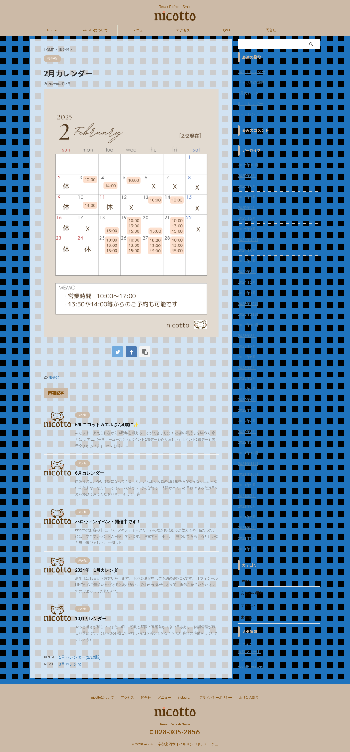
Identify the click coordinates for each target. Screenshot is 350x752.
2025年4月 (247, 207)
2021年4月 (247, 527)
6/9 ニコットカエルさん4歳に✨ (107, 424)
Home (52, 30)
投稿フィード (249, 651)
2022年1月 (247, 442)
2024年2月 (247, 282)
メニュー (139, 30)
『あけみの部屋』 (253, 82)
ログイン (245, 644)
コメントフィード (253, 659)
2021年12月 (248, 453)
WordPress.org (250, 666)
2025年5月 (247, 197)
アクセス (183, 30)
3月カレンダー (72, 664)
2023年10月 (248, 325)
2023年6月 (247, 357)
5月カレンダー (250, 114)
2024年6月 (247, 250)
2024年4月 (247, 261)
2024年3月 (247, 271)
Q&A (227, 30)
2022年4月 (247, 421)
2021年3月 (247, 538)
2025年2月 (247, 218)
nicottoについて (95, 30)
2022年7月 (247, 389)
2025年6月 (247, 186)
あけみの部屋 (249, 697)
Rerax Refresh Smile (175, 724)
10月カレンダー (90, 618)
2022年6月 (247, 399)
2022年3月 (247, 431)
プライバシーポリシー (215, 697)
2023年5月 (247, 367)
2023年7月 (247, 346)
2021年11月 (248, 463)
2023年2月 (247, 378)
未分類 (54, 377)
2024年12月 (248, 239)
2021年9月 (247, 485)
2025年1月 (247, 229)
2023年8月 (247, 335)
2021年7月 (247, 495)
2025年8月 (247, 175)
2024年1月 (247, 293)
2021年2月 (247, 549)
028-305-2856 (175, 732)
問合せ (271, 30)
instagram (185, 697)
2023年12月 (248, 303)
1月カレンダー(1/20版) (80, 657)
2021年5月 (247, 517)
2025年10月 (248, 165)
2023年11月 (248, 314)
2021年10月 (248, 474)
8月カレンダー (250, 93)
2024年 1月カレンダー (98, 570)
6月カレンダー (89, 473)
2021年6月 (247, 506)
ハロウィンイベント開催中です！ (108, 521)
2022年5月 (247, 410)
